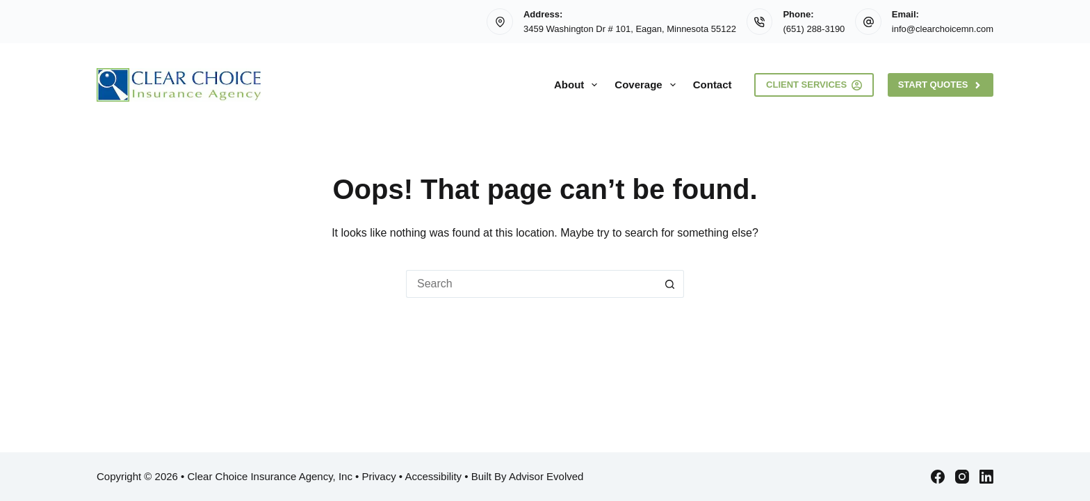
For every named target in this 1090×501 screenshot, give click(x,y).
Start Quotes (940, 84)
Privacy (378, 476)
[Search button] (670, 284)
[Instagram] (962, 477)
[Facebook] (938, 477)
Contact (712, 84)
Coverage (648, 85)
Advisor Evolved (546, 476)
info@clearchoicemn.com (942, 29)
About (578, 85)
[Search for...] (531, 284)
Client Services (814, 84)
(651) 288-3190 (814, 29)
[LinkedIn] (986, 477)
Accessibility (433, 476)
